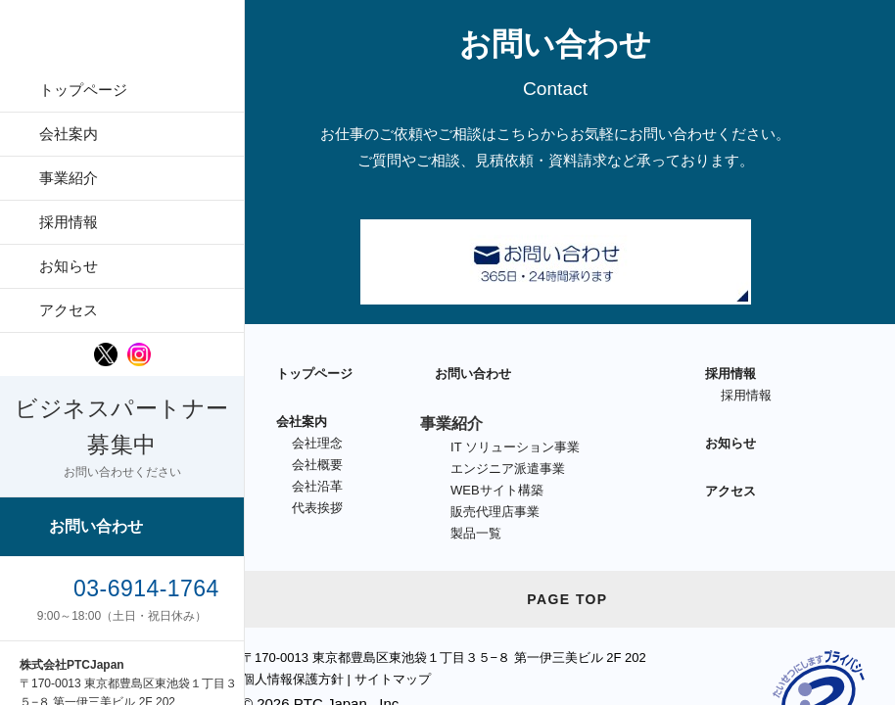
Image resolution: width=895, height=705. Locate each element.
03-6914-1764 (146, 588)
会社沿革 (317, 486)
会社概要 (317, 464)
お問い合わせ (96, 526)
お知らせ (68, 266)
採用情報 (68, 221)
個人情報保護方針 (293, 679)
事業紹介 (68, 177)
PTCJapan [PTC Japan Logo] (122, 39)
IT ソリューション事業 (515, 447)
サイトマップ (392, 679)
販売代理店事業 (495, 511)
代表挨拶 (317, 507)
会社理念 (317, 443)
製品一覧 (475, 533)
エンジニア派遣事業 (507, 468)
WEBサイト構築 (496, 490)
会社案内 (68, 133)
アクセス (68, 310)
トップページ (83, 89)
